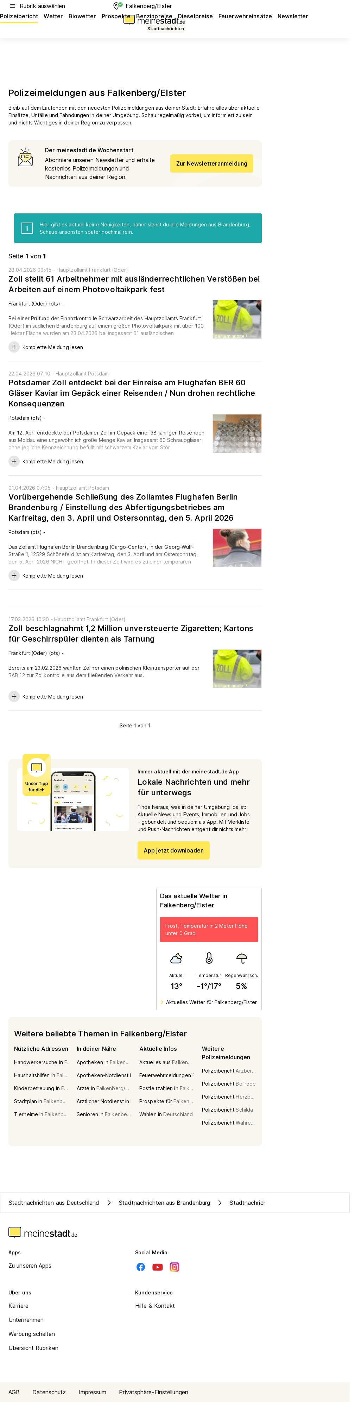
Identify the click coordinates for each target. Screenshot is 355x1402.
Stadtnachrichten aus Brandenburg (157, 1202)
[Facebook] (140, 1267)
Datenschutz (49, 1392)
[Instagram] (174, 1267)
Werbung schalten (31, 1333)
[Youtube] (157, 1267)
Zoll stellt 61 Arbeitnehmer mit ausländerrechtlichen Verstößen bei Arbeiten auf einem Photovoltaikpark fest (134, 284)
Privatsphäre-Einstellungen (153, 1392)
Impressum (92, 1392)
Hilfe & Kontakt (155, 1305)
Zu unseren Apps (30, 1265)
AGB (14, 1392)
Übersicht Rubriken (33, 1347)
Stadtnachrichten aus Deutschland (54, 1202)
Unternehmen (26, 1319)
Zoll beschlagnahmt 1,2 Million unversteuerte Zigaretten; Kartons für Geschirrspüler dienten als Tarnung (130, 633)
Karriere (18, 1305)
